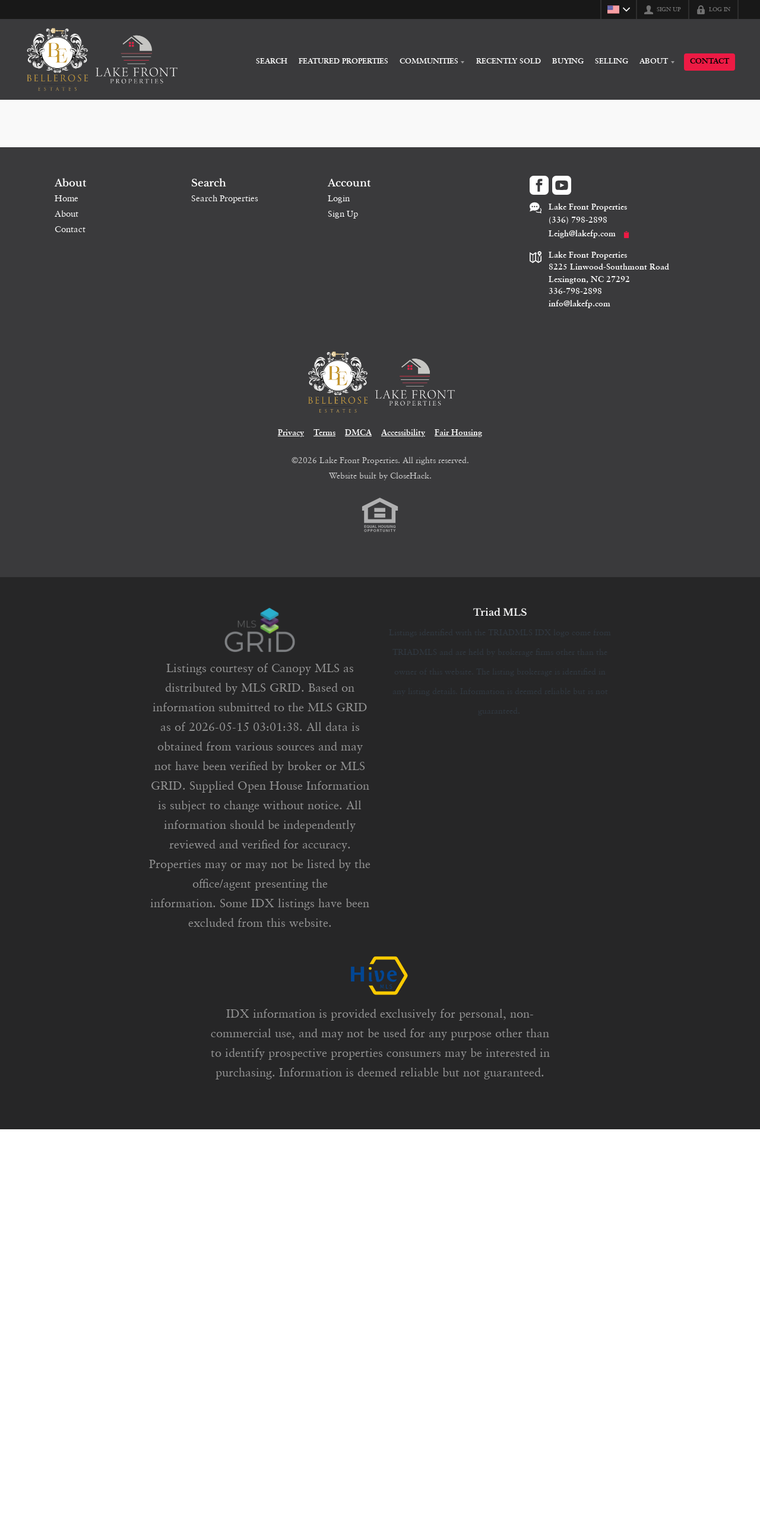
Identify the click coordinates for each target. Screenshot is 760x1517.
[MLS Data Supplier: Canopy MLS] (260, 638)
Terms (324, 441)
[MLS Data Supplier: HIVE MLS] (380, 984)
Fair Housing (458, 441)
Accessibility (403, 441)
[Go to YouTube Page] (561, 185)
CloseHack (409, 483)
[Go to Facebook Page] (539, 185)
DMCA (358, 441)
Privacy (291, 441)
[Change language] (618, 9)
